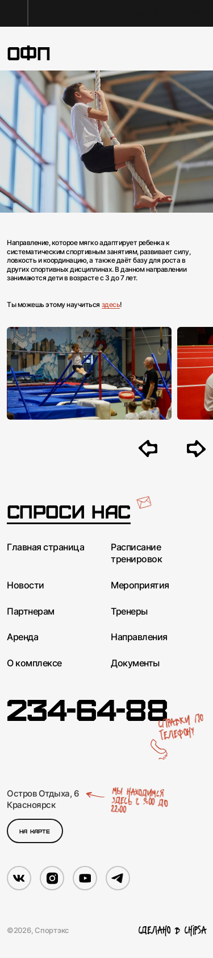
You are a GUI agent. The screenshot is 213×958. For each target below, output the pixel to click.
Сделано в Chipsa (172, 930)
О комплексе (34, 663)
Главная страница (45, 547)
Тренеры (129, 611)
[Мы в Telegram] (118, 878)
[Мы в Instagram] (52, 878)
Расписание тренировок (136, 553)
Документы (135, 663)
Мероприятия (140, 585)
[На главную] (14, 13)
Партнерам (31, 611)
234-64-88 (87, 708)
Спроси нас (69, 511)
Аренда (22, 636)
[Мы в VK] (19, 878)
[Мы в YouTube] (85, 878)
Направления (139, 636)
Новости (25, 585)
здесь (111, 304)
